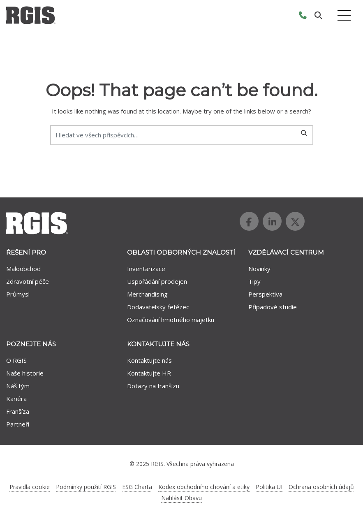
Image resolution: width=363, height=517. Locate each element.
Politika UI (269, 487)
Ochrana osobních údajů (321, 487)
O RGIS (16, 360)
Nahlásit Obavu (181, 498)
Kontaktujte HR (149, 373)
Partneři (17, 424)
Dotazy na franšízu (153, 386)
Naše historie (25, 373)
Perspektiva (265, 294)
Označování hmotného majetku (170, 319)
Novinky (259, 268)
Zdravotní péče (27, 281)
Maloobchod (23, 268)
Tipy (254, 281)
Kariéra (16, 398)
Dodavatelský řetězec (158, 307)
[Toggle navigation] (344, 15)
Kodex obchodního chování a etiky (204, 487)
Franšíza (17, 411)
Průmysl (18, 294)
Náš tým (18, 386)
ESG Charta (137, 487)
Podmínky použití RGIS (86, 487)
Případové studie (272, 307)
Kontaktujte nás (149, 360)
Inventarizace (146, 268)
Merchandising (147, 294)
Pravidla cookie (29, 487)
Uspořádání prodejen (157, 281)
